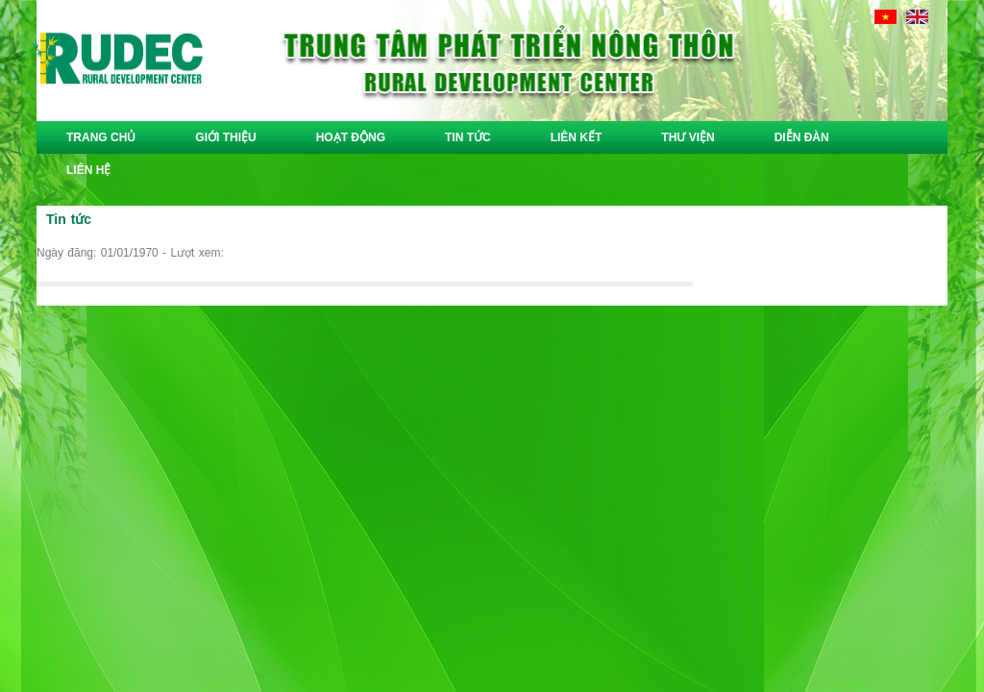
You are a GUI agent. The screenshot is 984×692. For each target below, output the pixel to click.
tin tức (468, 137)
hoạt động (350, 137)
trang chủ (100, 137)
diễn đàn (802, 137)
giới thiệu (225, 137)
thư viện (687, 137)
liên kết (577, 137)
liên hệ (88, 170)
